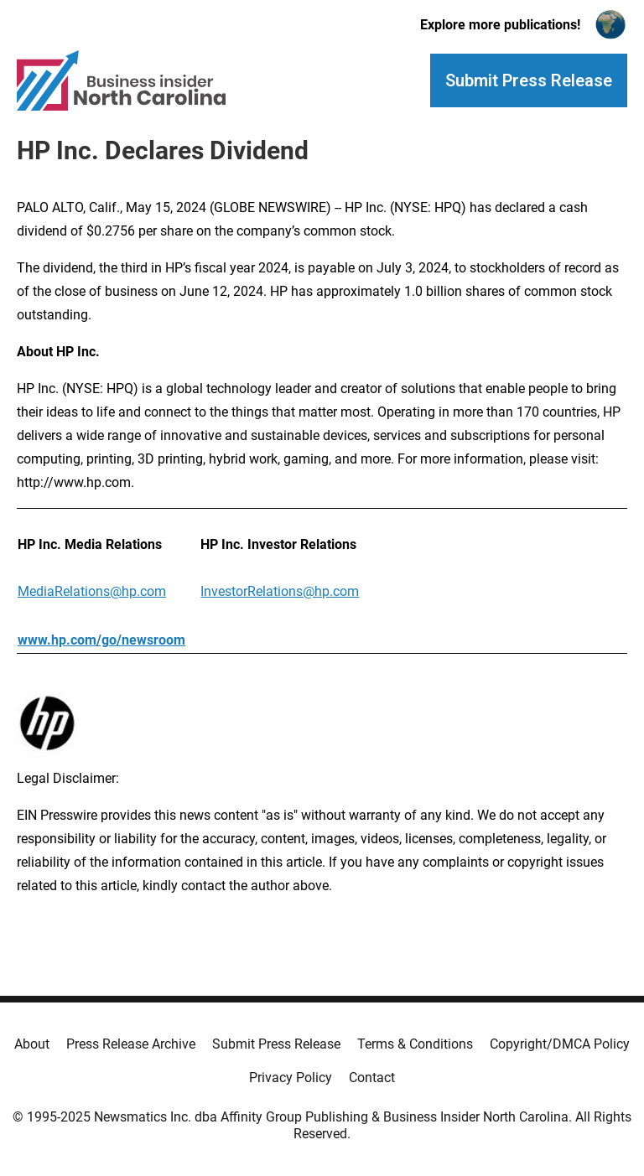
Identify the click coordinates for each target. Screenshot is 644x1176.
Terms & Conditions (415, 1044)
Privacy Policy (290, 1077)
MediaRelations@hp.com (92, 591)
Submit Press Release (276, 1044)
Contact (372, 1077)
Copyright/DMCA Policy (560, 1044)
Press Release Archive (130, 1044)
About (31, 1044)
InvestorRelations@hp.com (279, 591)
